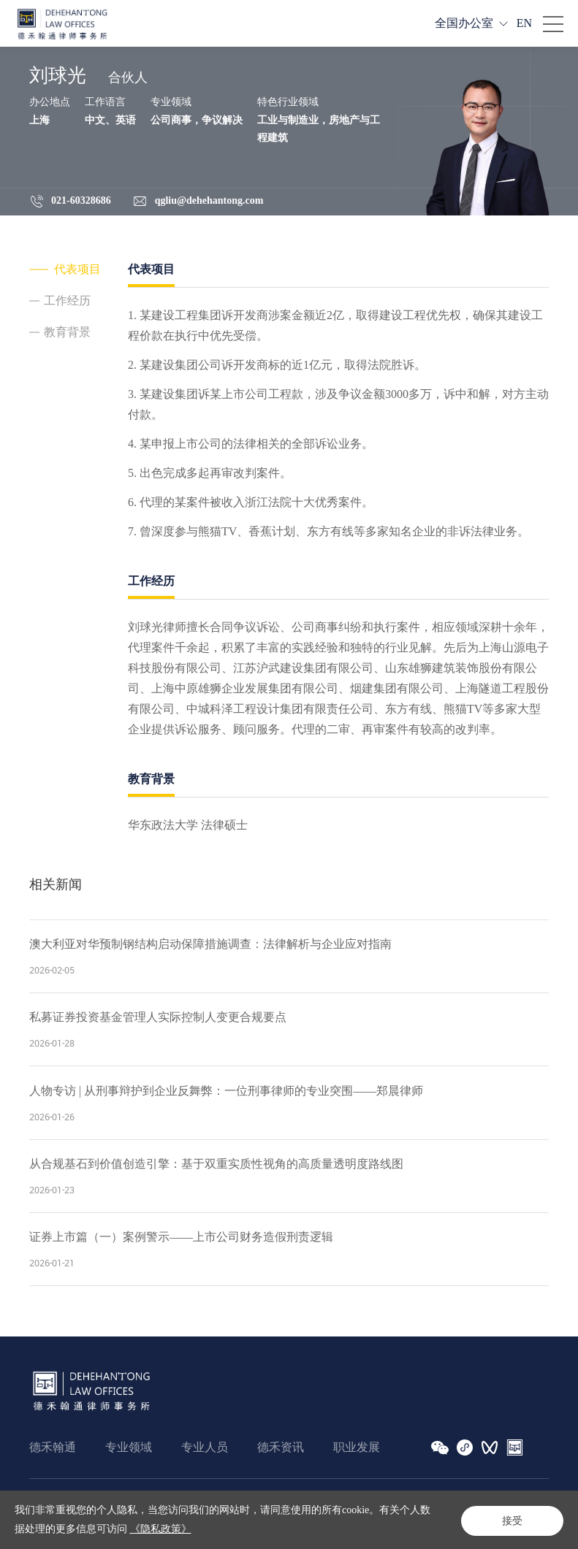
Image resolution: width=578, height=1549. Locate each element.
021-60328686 (81, 200)
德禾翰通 (52, 1447)
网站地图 (160, 1502)
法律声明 (49, 1502)
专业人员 (204, 1447)
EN (524, 23)
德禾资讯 (280, 1447)
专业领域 (128, 1447)
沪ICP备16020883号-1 (249, 1525)
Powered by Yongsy (343, 1525)
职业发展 (356, 1447)
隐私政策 (105, 1502)
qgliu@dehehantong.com (209, 200)
